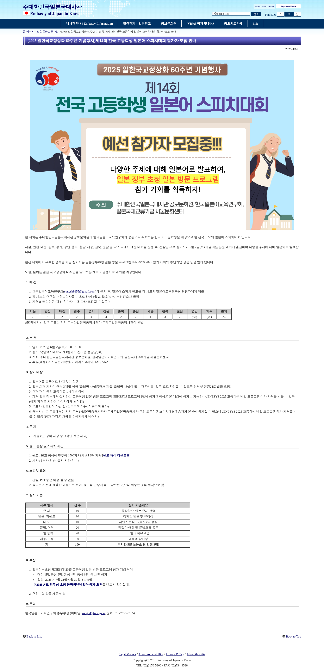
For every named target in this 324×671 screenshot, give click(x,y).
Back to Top (293, 636)
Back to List (34, 636)
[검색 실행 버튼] (256, 14)
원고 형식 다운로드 (116, 455)
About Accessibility (151, 654)
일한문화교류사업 (47, 31)
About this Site (196, 654)
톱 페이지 (28, 31)
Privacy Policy (175, 654)
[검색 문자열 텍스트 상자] (231, 14)
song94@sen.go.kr (93, 613)
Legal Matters (127, 654)
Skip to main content (264, 6)
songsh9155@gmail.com (79, 291)
